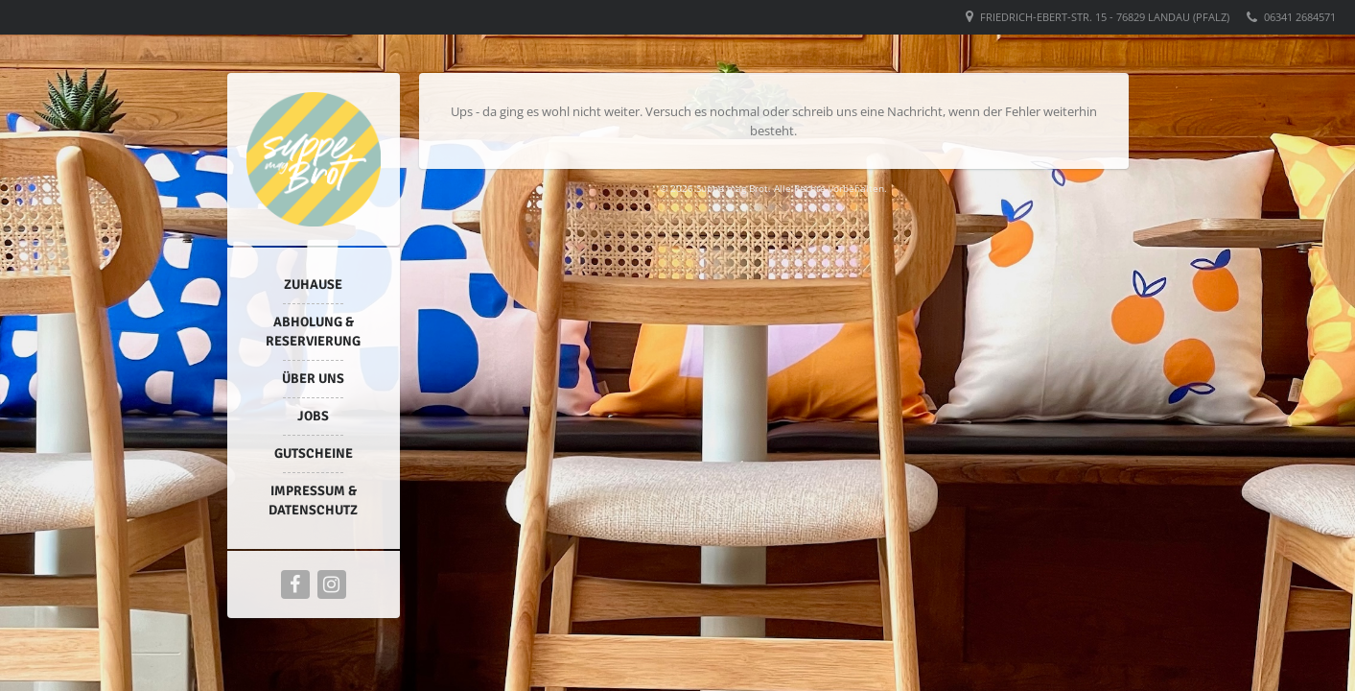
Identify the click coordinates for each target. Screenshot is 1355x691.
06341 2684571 (1300, 17)
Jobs (313, 416)
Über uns (313, 378)
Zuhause (313, 284)
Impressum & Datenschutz (313, 500)
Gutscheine (313, 453)
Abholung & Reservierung (313, 331)
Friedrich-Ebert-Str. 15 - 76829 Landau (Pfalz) (1104, 17)
